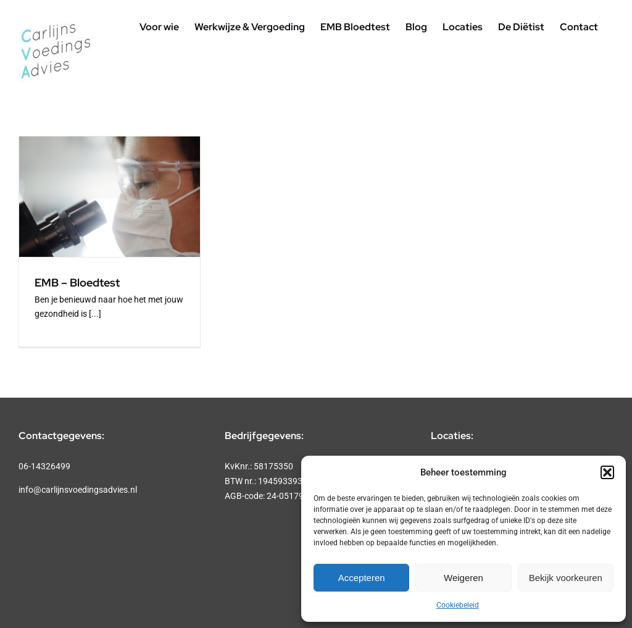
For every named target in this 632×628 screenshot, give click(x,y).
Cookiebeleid (457, 605)
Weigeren (463, 577)
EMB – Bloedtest (77, 282)
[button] (607, 472)
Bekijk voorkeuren (565, 577)
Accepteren (361, 577)
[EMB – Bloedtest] (109, 196)
